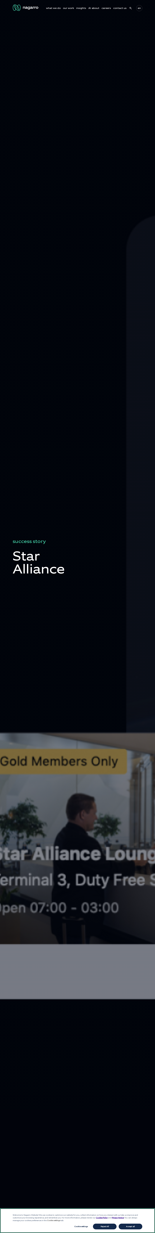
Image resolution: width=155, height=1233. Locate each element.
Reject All (105, 1226)
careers (106, 8)
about (95, 8)
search (130, 8)
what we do (53, 8)
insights (81, 8)
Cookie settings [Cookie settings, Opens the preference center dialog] (81, 1226)
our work (68, 8)
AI (89, 8)
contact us (120, 8)
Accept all (130, 1226)
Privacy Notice (118, 1218)
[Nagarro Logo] (26, 8)
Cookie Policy (102, 1218)
